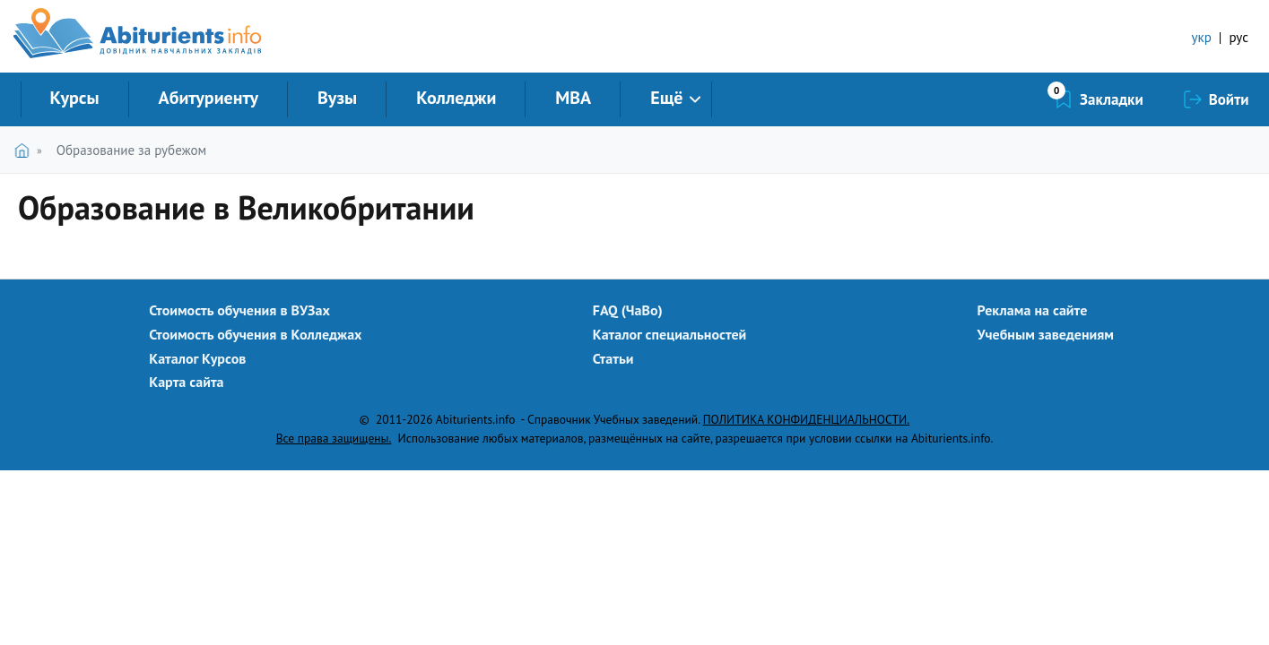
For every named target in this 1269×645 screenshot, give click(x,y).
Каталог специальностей (670, 334)
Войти (1229, 99)
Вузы (337, 97)
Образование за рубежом (131, 150)
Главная (26, 150)
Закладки (1111, 99)
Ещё (666, 97)
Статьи (613, 358)
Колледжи (456, 97)
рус (1238, 37)
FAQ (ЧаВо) (628, 310)
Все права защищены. (334, 438)
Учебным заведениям (1046, 334)
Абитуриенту (209, 97)
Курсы (75, 97)
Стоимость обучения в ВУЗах (239, 310)
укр (1202, 37)
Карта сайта (186, 382)
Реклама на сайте (1033, 310)
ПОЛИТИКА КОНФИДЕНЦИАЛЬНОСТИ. (806, 419)
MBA (573, 97)
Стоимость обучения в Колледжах (255, 334)
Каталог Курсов (197, 358)
